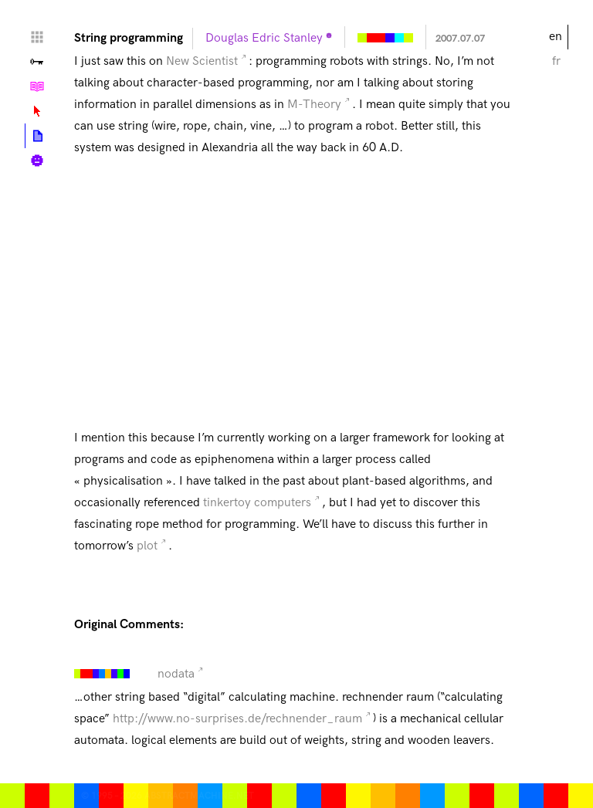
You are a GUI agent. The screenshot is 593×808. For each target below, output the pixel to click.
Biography (37, 160)
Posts (37, 135)
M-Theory (314, 104)
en (555, 36)
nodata (176, 674)
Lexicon (37, 111)
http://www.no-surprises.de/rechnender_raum (237, 719)
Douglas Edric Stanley (264, 38)
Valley (37, 61)
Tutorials (37, 86)
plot (147, 546)
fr (556, 61)
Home (37, 37)
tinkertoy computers (257, 502)
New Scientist (202, 61)
